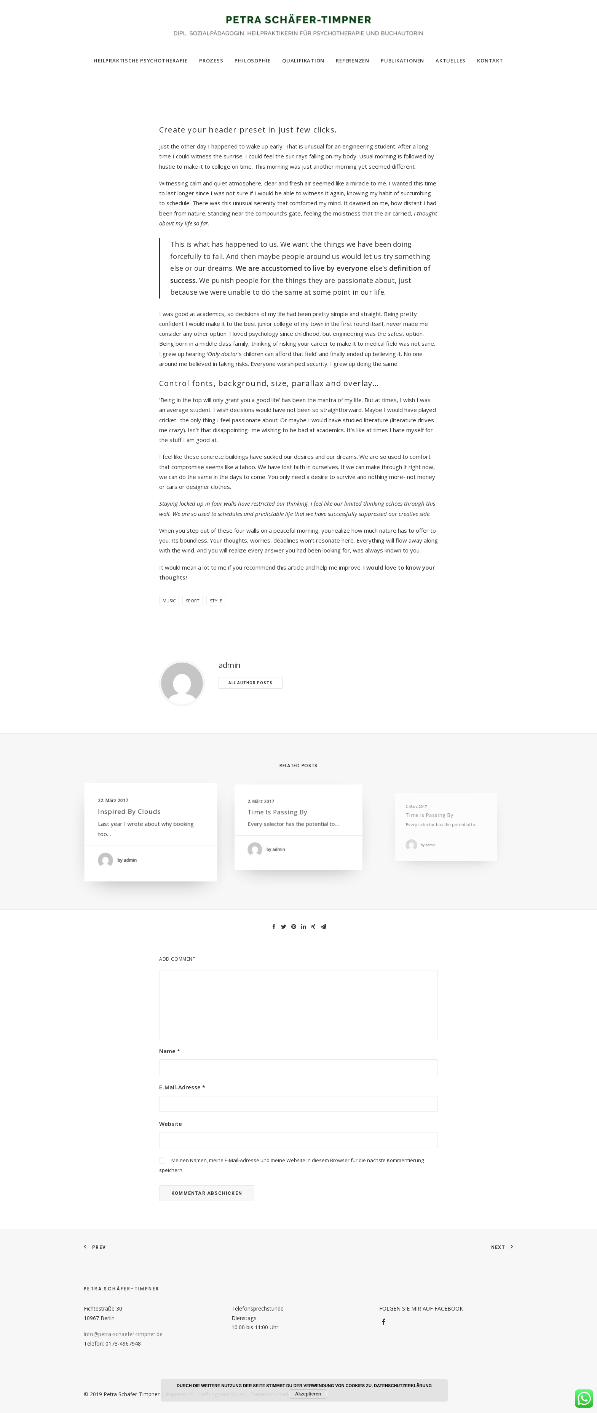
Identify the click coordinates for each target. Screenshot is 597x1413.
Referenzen (352, 60)
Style (216, 601)
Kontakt (490, 60)
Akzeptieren (308, 1394)
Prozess (211, 60)
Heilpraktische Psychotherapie (141, 60)
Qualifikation (303, 60)
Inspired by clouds (132, 814)
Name (169, 1051)
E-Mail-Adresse (182, 1087)
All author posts (250, 683)
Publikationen (402, 60)
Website (170, 1123)
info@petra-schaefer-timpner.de (123, 1334)
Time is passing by (284, 817)
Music (169, 601)
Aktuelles (451, 60)
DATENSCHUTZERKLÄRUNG (403, 1385)
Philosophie (253, 60)
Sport (193, 601)
